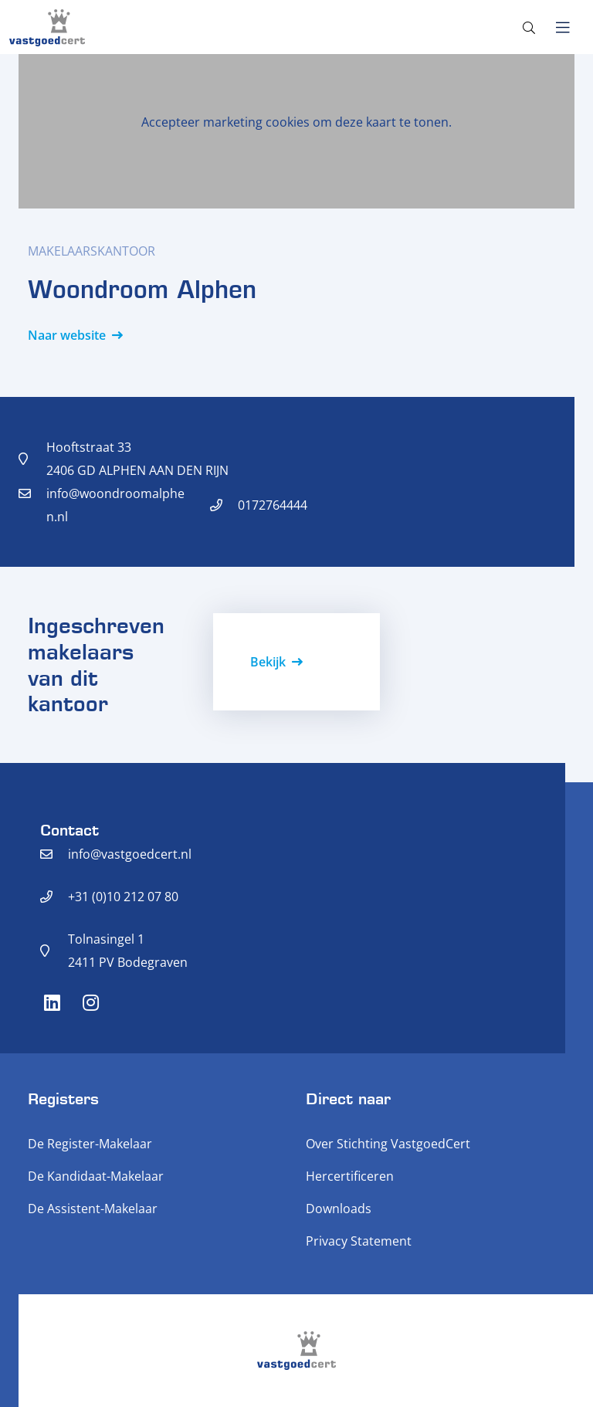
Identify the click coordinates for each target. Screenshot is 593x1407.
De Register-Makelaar (90, 1143)
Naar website (67, 335)
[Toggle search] (529, 27)
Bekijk (268, 661)
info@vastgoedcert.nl (129, 854)
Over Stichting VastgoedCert (388, 1143)
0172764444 (272, 505)
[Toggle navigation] (562, 27)
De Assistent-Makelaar (93, 1208)
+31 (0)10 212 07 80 (123, 896)
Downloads (338, 1208)
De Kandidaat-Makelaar (96, 1176)
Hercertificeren (350, 1176)
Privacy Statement (359, 1240)
